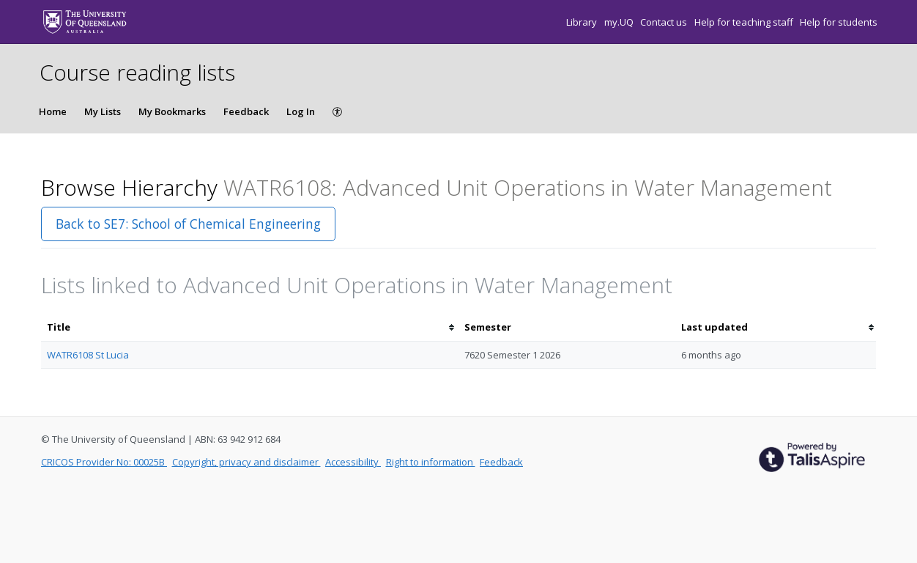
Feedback (246, 111)
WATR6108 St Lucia (88, 354)
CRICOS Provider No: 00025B (104, 461)
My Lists (102, 111)
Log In (300, 111)
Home (53, 111)
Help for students (838, 22)
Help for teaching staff (744, 22)
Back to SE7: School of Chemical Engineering (188, 223)
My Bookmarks (172, 111)
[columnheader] (250, 327)
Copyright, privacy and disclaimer (246, 461)
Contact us (664, 22)
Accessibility (353, 461)
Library (582, 22)
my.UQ (620, 22)
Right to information (430, 461)
